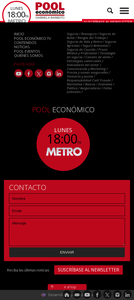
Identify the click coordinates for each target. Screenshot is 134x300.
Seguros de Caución (81, 49)
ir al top (70, 286)
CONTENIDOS (25, 42)
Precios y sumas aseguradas (87, 72)
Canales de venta (98, 57)
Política (72, 88)
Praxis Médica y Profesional (87, 51)
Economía (105, 84)
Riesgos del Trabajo (92, 38)
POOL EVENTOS (27, 51)
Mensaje (67, 232)
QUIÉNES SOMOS (28, 55)
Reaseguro (89, 34)
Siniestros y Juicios (80, 76)
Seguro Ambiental (95, 45)
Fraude (105, 80)
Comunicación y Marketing (86, 69)
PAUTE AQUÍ (24, 64)
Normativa (74, 84)
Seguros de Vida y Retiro (84, 41)
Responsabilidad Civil (82, 80)
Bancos (90, 84)
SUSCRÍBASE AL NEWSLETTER (88, 270)
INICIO (19, 33)
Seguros (72, 34)
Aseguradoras (90, 88)
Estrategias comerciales (84, 61)
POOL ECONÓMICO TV (32, 38)
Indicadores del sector (83, 65)
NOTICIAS (22, 46)
